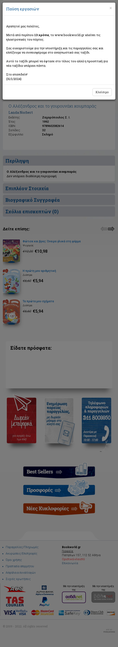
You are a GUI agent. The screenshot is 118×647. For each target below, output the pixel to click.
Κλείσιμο (102, 92)
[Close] (110, 8)
